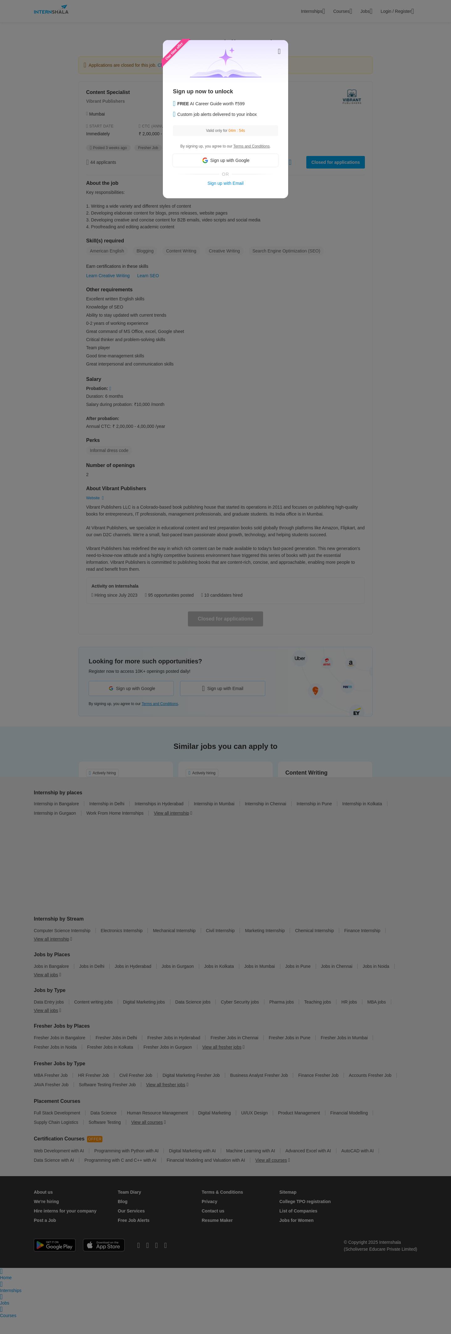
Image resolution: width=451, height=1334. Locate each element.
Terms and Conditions (251, 146)
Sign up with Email (225, 183)
